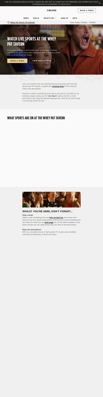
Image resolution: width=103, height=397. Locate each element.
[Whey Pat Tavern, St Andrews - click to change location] (21, 22)
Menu (26, 18)
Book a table (17, 61)
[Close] (99, 3)
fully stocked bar (56, 217)
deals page (48, 222)
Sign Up (64, 18)
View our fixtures (41, 61)
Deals (36, 18)
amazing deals (58, 86)
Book (87, 10)
